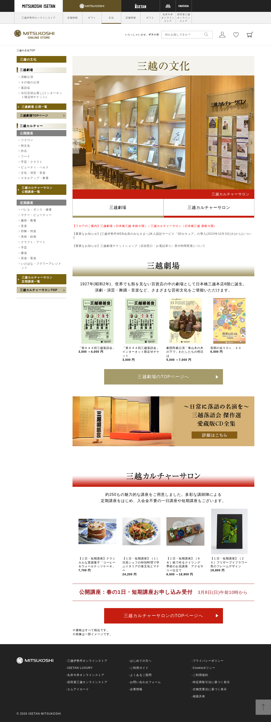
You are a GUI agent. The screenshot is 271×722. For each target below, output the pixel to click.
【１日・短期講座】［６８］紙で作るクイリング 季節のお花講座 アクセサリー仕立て (184, 566)
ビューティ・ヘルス (35, 167)
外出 (24, 151)
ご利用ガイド (139, 668)
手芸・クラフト (32, 162)
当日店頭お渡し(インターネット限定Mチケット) (41, 95)
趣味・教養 (28, 220)
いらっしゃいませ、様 (142, 34)
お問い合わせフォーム (145, 682)
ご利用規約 (200, 675)
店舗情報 (72, 17)
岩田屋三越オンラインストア (183, 17)
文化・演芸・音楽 (33, 172)
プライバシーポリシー (208, 660)
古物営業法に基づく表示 (210, 689)
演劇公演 (27, 77)
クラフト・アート (33, 242)
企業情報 (136, 689)
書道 (24, 253)
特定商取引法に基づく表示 (211, 682)
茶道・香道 (28, 258)
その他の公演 (30, 82)
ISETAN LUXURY (80, 668)
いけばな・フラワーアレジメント (41, 265)
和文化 (25, 145)
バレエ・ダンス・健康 (36, 209)
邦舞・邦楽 (28, 231)
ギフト (92, 17)
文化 (111, 17)
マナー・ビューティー (36, 215)
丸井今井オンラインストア (167, 17)
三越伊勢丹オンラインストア (39, 17)
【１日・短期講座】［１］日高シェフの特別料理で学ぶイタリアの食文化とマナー (141, 566)
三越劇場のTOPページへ (163, 376)
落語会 (25, 87)
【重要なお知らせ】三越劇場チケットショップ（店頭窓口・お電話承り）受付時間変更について (139, 246)
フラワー (27, 140)
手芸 (24, 247)
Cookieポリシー (204, 668)
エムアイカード (78, 689)
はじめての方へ (141, 660)
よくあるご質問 (141, 675)
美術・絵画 (28, 236)
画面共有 (199, 696)
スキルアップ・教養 (35, 178)
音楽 (24, 226)
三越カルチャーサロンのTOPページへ (163, 615)
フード (25, 156)
